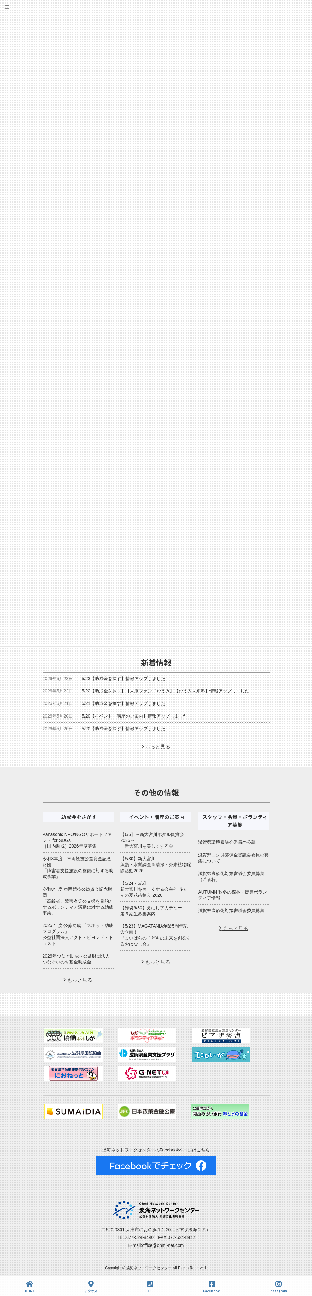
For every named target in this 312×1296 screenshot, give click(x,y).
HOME (30, 1287)
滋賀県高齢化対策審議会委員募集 (231, 910)
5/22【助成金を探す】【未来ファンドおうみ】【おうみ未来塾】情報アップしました (165, 690)
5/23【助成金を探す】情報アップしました (123, 678)
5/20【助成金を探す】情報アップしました (123, 728)
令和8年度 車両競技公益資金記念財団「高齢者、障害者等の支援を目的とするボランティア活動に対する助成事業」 (78, 901)
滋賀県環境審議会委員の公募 (227, 842)
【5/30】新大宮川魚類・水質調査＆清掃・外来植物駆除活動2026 (155, 864)
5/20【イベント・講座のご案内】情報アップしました (134, 716)
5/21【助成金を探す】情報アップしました (123, 703)
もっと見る (157, 746)
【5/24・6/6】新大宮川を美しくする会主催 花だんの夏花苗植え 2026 (154, 889)
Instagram (278, 1287)
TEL (150, 1287)
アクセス (91, 1287)
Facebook (211, 1287)
